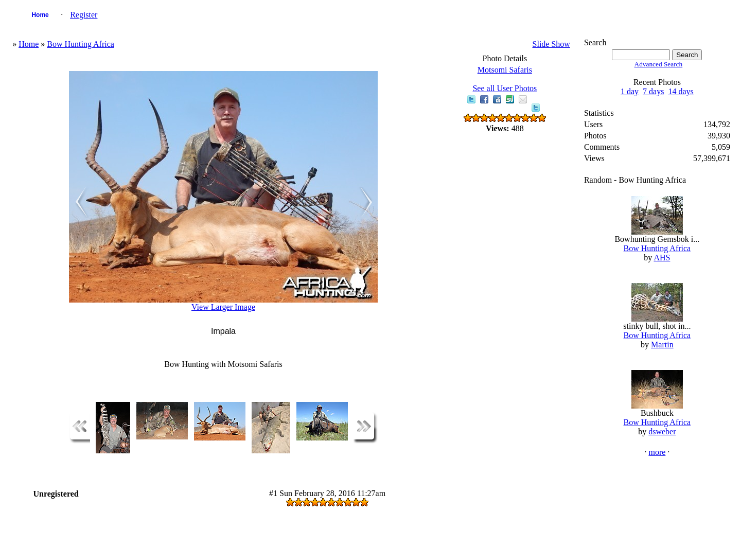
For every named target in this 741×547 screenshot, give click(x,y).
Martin (662, 344)
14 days (680, 91)
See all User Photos (504, 88)
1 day (630, 91)
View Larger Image (223, 307)
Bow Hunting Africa (80, 44)
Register (83, 14)
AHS (662, 257)
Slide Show (551, 44)
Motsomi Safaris (505, 69)
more (656, 452)
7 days (653, 91)
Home (39, 15)
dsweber (662, 431)
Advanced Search (658, 64)
